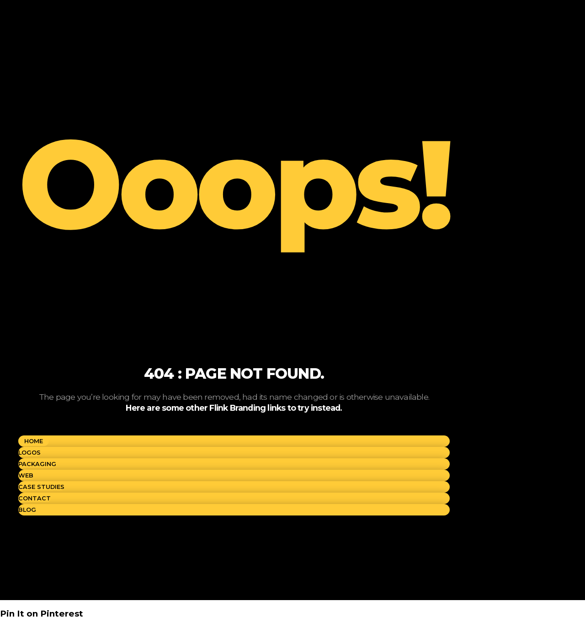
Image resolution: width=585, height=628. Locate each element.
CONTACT (34, 498)
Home (33, 441)
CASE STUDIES (41, 486)
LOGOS (29, 452)
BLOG (27, 509)
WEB (25, 475)
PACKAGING (37, 464)
